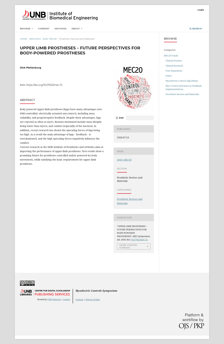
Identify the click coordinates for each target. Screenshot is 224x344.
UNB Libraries (54, 299)
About (75, 28)
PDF (121, 118)
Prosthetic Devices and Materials (182, 94)
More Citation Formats (128, 246)
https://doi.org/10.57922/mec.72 (44, 84)
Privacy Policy (93, 299)
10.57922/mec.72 (139, 239)
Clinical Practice (174, 60)
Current (43, 28)
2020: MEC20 (50, 38)
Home (23, 38)
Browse (25, 28)
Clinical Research (174, 65)
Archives (60, 28)
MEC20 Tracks (171, 55)
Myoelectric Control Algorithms (182, 80)
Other (169, 75)
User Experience (174, 70)
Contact (66, 299)
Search (196, 28)
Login (201, 9)
